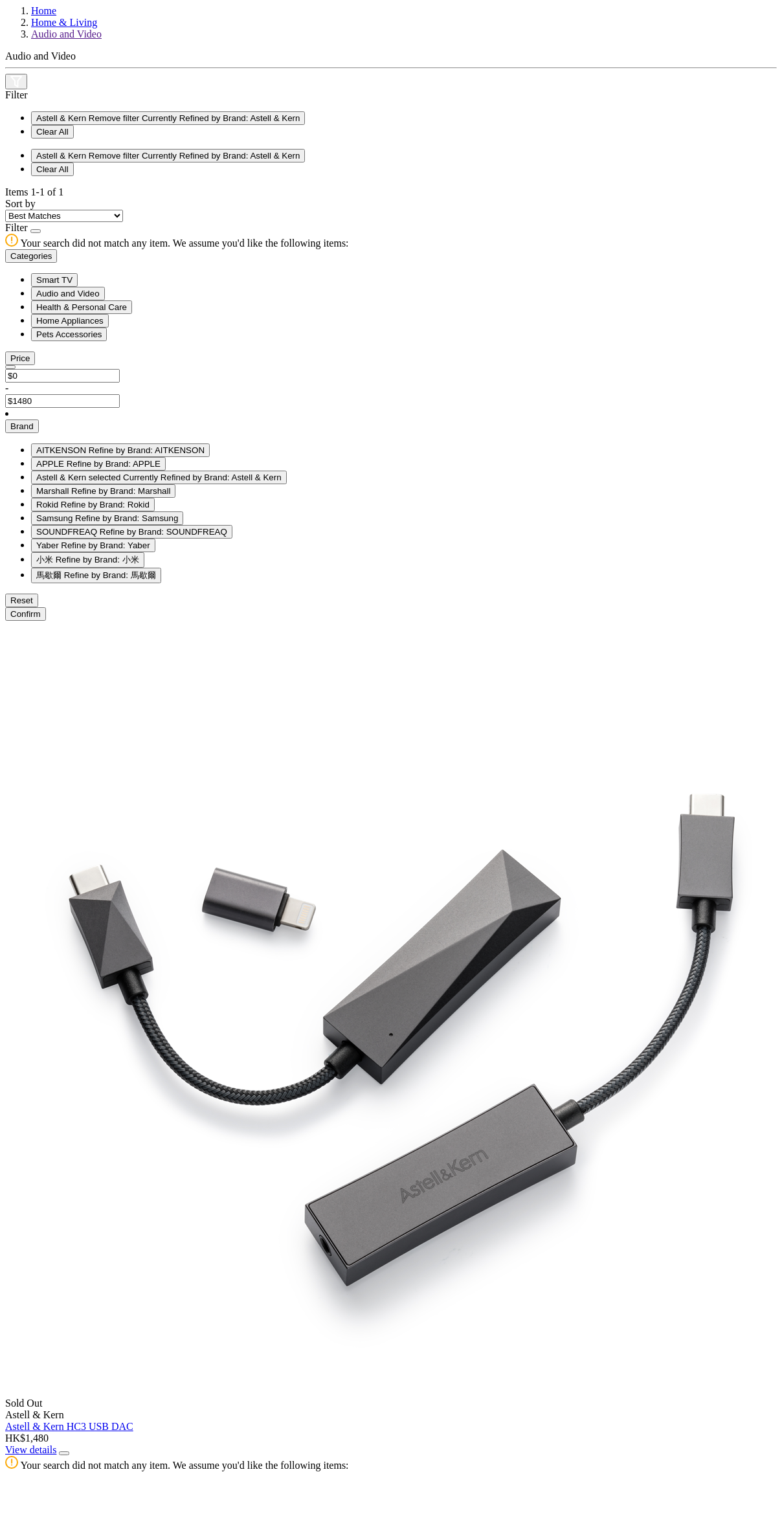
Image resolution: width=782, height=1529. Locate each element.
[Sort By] (64, 216)
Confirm (25, 614)
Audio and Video (66, 33)
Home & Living (64, 22)
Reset (21, 600)
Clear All (52, 132)
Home (43, 10)
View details (30, 1449)
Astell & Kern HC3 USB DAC (69, 1426)
